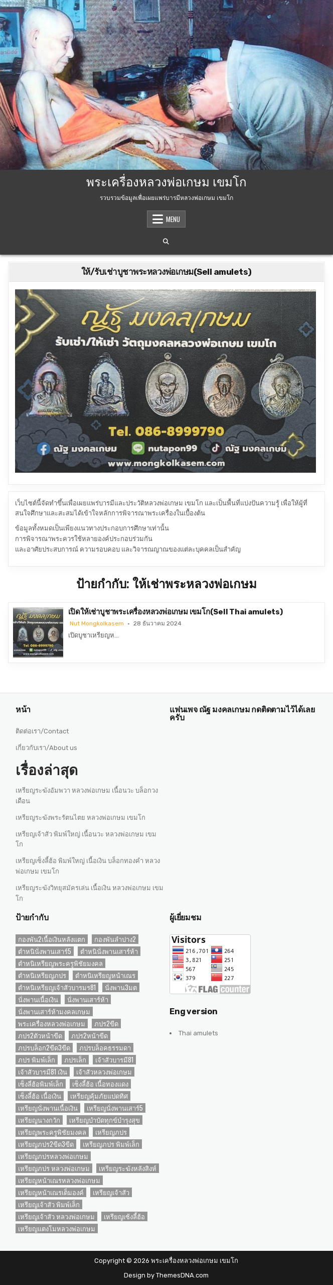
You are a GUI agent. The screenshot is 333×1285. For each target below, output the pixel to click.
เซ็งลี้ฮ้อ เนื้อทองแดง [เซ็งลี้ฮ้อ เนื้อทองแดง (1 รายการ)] (100, 1084)
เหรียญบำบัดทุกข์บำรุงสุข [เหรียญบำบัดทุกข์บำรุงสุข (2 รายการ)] (104, 1120)
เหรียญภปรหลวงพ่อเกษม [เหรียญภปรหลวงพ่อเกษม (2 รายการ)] (53, 1156)
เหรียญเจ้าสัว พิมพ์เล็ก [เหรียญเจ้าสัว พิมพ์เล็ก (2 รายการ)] (49, 1204)
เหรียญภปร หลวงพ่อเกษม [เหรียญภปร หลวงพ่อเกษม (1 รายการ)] (54, 1168)
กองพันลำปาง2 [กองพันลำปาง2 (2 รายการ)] (115, 939)
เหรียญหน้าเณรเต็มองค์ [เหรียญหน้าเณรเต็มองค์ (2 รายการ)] (51, 1192)
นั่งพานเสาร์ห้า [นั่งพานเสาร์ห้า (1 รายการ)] (87, 999)
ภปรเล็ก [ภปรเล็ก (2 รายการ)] (75, 1059)
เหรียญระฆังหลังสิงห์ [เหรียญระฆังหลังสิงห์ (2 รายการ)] (127, 1168)
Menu (173, 219)
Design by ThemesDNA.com (166, 1275)
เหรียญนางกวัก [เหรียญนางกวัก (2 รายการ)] (39, 1120)
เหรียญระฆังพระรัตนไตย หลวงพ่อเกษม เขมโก (80, 817)
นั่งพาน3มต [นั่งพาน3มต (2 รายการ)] (121, 987)
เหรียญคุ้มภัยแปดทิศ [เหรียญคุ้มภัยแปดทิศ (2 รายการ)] (99, 1096)
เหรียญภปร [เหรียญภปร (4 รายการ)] (111, 1132)
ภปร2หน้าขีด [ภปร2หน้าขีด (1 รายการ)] (89, 1035)
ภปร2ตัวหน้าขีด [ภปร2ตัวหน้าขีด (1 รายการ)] (40, 1035)
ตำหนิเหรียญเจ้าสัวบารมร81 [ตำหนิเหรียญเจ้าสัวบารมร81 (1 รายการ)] (57, 987)
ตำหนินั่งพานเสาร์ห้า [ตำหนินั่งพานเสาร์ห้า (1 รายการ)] (109, 951)
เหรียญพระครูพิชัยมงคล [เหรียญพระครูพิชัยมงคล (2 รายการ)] (52, 1132)
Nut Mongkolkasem (97, 623)
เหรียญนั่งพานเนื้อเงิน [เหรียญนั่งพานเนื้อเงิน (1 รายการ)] (48, 1108)
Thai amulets (198, 1033)
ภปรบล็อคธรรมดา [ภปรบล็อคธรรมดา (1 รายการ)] (105, 1047)
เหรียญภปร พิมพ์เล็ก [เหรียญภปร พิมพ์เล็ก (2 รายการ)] (111, 1144)
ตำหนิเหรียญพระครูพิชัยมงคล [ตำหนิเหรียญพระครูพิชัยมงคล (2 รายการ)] (60, 963)
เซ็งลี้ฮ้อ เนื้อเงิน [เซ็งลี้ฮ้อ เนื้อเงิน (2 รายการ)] (39, 1096)
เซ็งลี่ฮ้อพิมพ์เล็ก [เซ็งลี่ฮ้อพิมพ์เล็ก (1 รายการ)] (40, 1084)
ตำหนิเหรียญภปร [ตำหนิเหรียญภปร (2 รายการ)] (42, 975)
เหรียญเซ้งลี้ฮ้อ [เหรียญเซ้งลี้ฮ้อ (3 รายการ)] (124, 1216)
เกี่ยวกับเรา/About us (46, 748)
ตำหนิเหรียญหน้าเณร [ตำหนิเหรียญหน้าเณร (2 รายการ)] (105, 975)
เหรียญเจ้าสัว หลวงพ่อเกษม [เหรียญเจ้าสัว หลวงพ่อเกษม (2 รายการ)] (56, 1216)
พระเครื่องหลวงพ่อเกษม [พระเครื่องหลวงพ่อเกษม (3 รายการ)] (51, 1023)
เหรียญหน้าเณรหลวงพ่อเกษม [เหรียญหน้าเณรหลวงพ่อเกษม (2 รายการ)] (59, 1180)
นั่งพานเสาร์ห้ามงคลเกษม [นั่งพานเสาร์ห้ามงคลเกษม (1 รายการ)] (54, 1011)
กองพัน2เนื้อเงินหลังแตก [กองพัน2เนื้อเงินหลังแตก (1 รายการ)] (51, 939)
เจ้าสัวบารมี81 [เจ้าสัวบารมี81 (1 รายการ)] (114, 1059)
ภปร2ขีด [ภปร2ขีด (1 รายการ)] (106, 1023)
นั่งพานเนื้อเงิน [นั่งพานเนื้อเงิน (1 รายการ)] (38, 999)
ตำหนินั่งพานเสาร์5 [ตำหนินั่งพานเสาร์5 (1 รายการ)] (44, 951)
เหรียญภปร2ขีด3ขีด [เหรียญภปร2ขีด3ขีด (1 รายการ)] (46, 1144)
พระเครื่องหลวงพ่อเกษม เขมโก (166, 181)
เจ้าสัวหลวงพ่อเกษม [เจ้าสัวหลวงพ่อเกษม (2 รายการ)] (104, 1072)
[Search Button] (166, 241)
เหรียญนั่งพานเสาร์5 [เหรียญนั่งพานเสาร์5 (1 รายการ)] (115, 1108)
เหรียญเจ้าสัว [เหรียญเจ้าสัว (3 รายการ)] (111, 1192)
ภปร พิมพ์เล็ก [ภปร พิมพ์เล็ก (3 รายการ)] (36, 1059)
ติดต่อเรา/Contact (42, 731)
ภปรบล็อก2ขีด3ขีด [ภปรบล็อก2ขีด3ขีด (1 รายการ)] (44, 1047)
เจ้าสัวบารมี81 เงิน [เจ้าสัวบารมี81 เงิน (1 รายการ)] (42, 1072)
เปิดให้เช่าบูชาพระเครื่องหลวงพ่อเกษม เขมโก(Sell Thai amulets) (175, 611)
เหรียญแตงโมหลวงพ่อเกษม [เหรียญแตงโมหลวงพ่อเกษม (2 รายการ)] (56, 1228)
